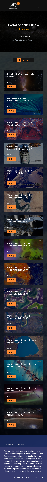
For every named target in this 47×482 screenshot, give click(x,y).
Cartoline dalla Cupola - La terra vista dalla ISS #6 (21, 341)
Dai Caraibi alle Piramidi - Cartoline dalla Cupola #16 (19, 99)
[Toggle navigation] (35, 5)
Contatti (20, 444)
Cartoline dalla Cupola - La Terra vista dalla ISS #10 (19, 244)
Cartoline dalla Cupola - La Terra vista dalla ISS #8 (19, 292)
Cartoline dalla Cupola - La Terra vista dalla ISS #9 (19, 268)
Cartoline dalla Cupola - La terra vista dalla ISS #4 (21, 389)
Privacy (9, 444)
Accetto (38, 478)
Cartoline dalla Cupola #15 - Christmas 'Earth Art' (20, 123)
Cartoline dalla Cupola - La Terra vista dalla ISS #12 (19, 196)
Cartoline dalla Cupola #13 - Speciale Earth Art (20, 172)
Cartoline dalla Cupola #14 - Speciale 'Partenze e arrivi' (20, 148)
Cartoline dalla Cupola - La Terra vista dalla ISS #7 (19, 317)
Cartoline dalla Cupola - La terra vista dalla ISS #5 (21, 365)
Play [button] (11, 86)
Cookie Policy (21, 478)
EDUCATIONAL (23, 37)
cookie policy (14, 459)
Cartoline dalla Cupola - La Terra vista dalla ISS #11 (19, 220)
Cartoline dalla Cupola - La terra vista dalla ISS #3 (21, 413)
